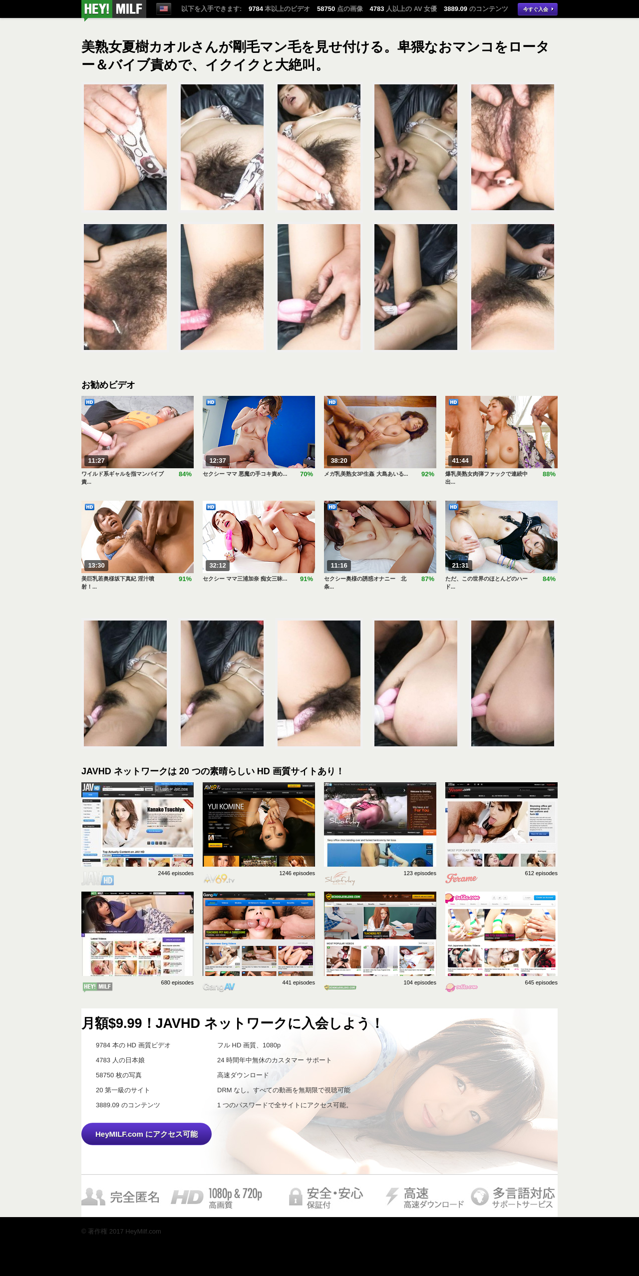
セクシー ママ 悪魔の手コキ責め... (245, 474)
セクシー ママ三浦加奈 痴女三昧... (245, 579)
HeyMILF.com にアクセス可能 (146, 1134)
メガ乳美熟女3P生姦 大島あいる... (366, 474)
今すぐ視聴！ (113, 10)
